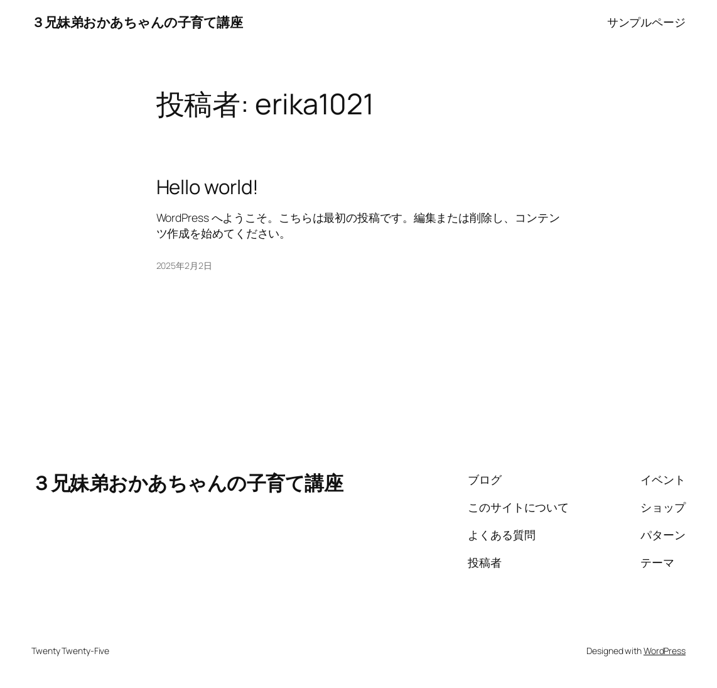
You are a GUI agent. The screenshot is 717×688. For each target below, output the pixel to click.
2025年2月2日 (184, 265)
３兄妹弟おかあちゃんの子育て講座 (136, 22)
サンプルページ (646, 22)
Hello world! (207, 187)
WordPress (665, 651)
